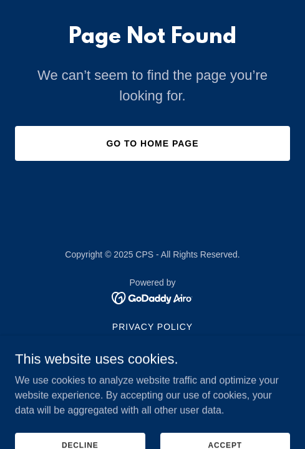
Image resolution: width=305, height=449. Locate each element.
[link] (152, 297)
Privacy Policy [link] (152, 327)
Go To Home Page (152, 143)
